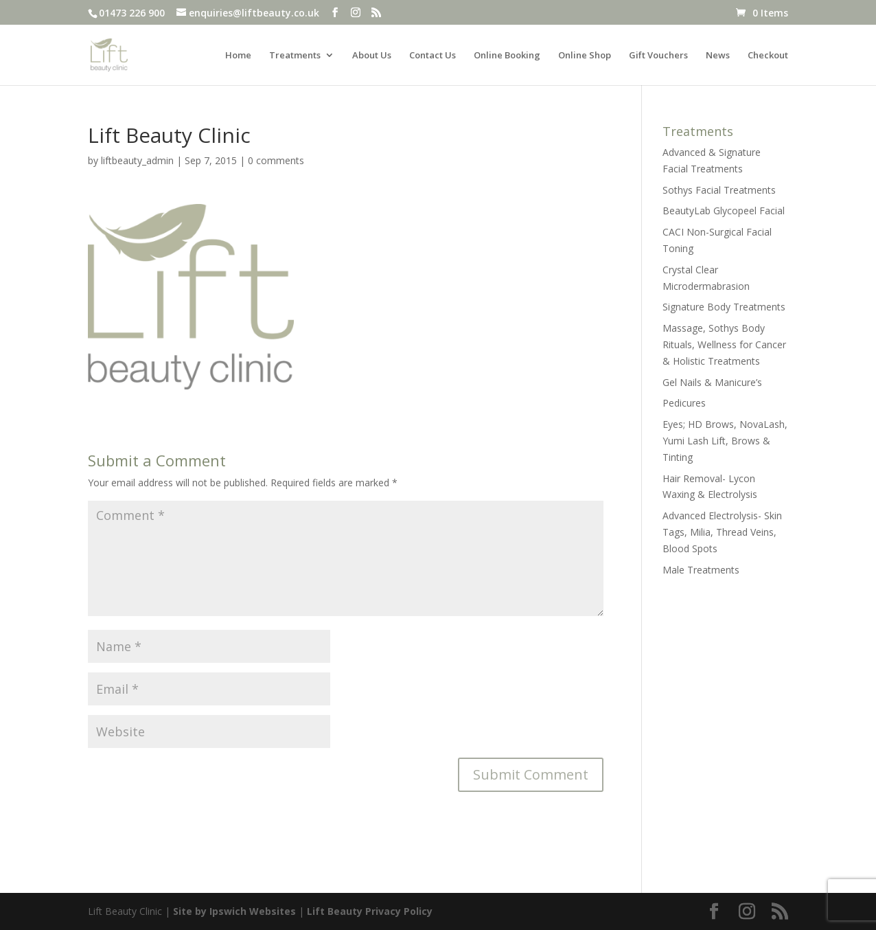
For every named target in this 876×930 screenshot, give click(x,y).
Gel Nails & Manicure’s (712, 382)
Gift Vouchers (658, 55)
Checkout (768, 55)
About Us (371, 55)
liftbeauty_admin (137, 160)
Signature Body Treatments (723, 306)
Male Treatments (700, 569)
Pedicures (684, 402)
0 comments (276, 160)
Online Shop (584, 55)
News (718, 55)
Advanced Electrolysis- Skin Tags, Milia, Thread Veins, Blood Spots (722, 532)
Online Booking (507, 55)
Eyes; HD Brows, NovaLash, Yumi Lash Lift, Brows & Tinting (724, 441)
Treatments (295, 55)
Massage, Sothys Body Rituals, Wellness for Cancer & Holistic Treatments (724, 344)
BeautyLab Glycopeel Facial (723, 210)
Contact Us (432, 55)
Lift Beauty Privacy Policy (370, 911)
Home (238, 55)
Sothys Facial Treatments (719, 189)
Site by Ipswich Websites (234, 911)
